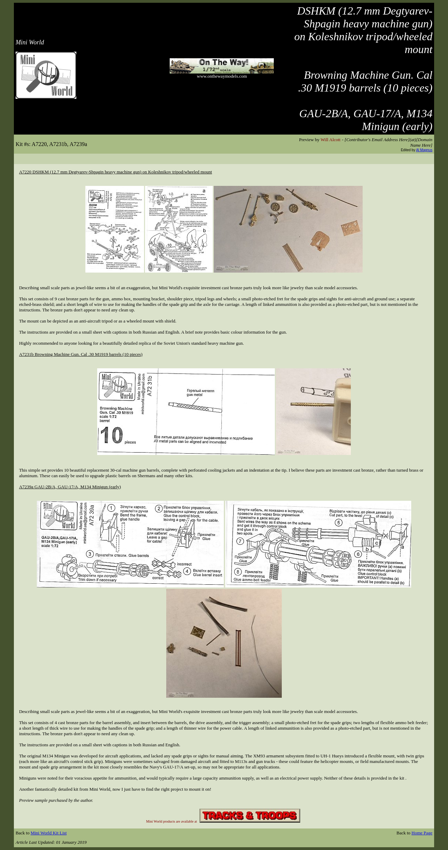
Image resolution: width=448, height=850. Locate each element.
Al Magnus (424, 150)
